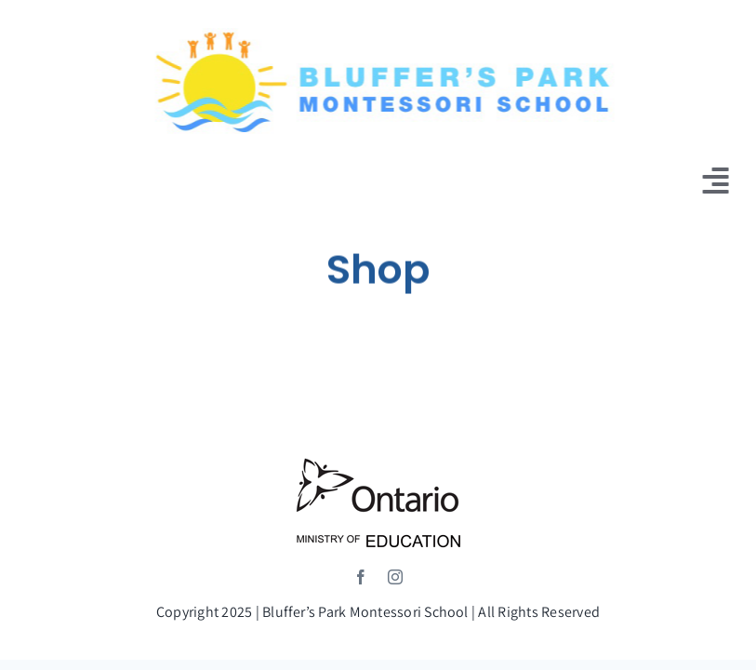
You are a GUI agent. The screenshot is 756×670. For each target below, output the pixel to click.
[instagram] (395, 577)
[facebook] (360, 577)
